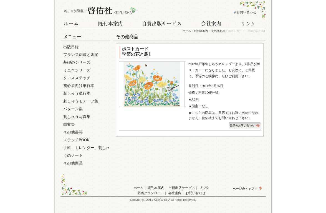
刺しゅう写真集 (76, 117)
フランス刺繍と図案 (80, 55)
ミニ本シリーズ (76, 70)
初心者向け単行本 (78, 86)
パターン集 (73, 109)
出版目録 (71, 47)
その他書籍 (73, 132)
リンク (249, 24)
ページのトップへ (247, 188)
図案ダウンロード (150, 193)
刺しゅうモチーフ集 (80, 101)
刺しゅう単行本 (76, 93)
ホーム (74, 24)
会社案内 (212, 24)
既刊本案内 (110, 24)
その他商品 (218, 30)
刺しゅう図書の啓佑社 (99, 10)
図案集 (69, 124)
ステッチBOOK (76, 140)
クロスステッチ (76, 78)
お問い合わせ (243, 10)
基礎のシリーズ (76, 62)
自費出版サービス (162, 24)
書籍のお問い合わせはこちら (245, 125)
